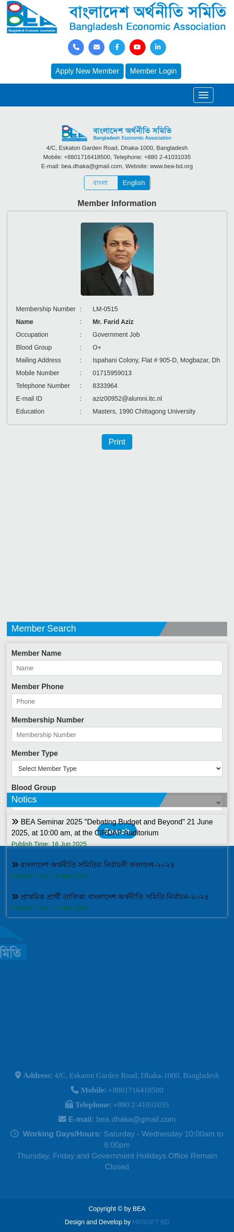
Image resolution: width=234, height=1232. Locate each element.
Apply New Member (88, 71)
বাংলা (100, 182)
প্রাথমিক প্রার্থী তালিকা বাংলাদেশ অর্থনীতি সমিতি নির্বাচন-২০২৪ (110, 917)
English (134, 182)
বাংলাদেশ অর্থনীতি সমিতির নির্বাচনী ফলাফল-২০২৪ (93, 885)
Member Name (36, 687)
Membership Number (47, 754)
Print (117, 441)
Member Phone (37, 721)
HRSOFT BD (151, 1222)
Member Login (153, 71)
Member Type (34, 787)
